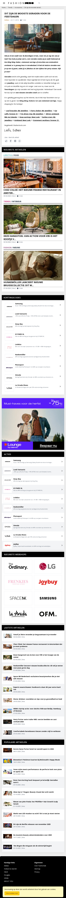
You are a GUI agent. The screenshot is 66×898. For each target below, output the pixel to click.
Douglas (7, 875)
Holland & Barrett (10, 869)
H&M (6, 872)
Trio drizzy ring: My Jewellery (31, 114)
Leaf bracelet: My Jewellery (17, 111)
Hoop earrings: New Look (29, 117)
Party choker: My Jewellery (41, 111)
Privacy (37, 872)
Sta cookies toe (12, 893)
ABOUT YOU (8, 881)
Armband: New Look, (22, 120)
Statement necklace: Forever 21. (46, 120)
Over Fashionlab (40, 866)
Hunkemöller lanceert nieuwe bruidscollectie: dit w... (23, 284)
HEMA (6, 878)
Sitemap (37, 869)
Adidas (6, 866)
